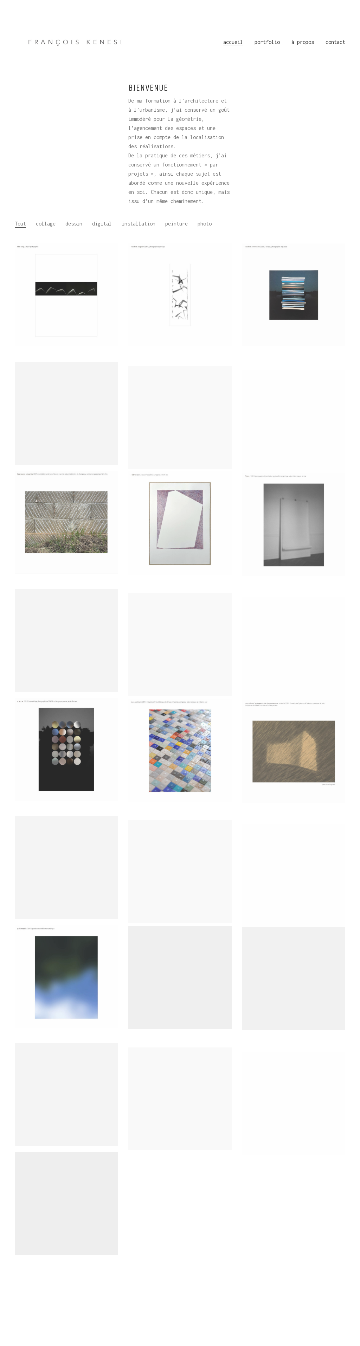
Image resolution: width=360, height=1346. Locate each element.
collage (46, 224)
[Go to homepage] (76, 42)
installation (138, 224)
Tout (20, 224)
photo (205, 224)
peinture (176, 224)
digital (102, 224)
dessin (73, 224)
